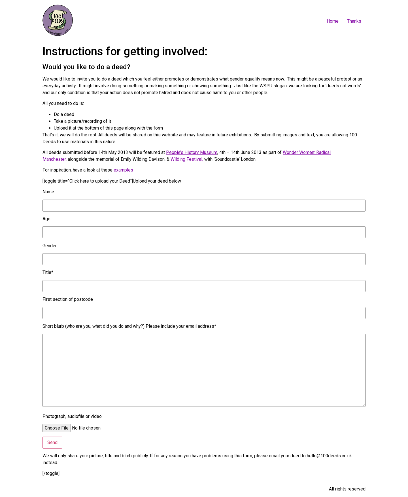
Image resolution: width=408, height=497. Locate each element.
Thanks (354, 21)
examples (122, 170)
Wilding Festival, (187, 159)
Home (333, 21)
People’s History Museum (191, 152)
